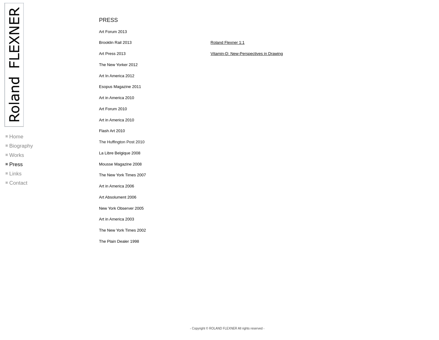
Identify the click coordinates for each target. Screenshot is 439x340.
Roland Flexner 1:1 (228, 42)
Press (16, 164)
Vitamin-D (219, 53)
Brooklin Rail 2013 (115, 42)
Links (15, 174)
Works (16, 155)
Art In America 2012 (116, 75)
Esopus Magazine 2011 (120, 86)
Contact (18, 183)
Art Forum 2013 (113, 31)
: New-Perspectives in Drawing (255, 53)
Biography (21, 146)
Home (16, 137)
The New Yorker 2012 (118, 64)
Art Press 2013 (112, 53)
